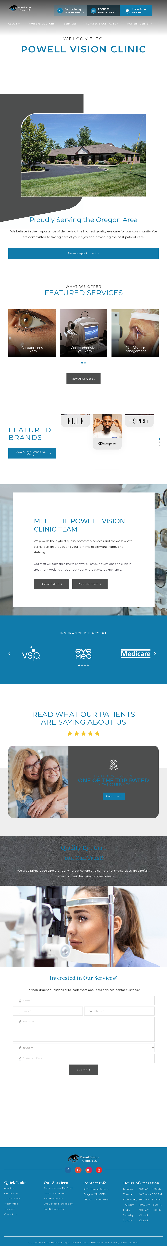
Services (70, 23)
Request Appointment (82, 253)
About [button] (14, 23)
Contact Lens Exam (55, 1191)
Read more (112, 794)
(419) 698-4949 (74, 12)
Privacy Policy (119, 1240)
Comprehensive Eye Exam (60, 1186)
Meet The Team (14, 1196)
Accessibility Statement (96, 1240)
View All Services (82, 378)
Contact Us (11, 1212)
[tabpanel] (32, 333)
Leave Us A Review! (139, 11)
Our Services (11, 1191)
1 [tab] (82, 363)
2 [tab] (85, 363)
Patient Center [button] (139, 23)
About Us (9, 1186)
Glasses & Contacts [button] (102, 23)
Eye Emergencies (54, 1196)
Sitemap (134, 1240)
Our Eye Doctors (42, 23)
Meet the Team (88, 584)
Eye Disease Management (60, 1202)
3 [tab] (159, 445)
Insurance (10, 1207)
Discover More (50, 584)
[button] (79, 663)
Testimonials (11, 1202)
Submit (82, 1068)
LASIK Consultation (55, 1207)
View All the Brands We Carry (31, 453)
